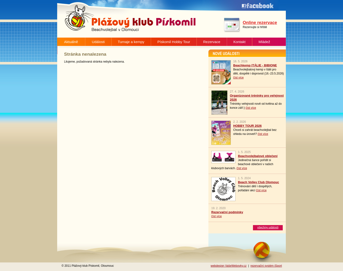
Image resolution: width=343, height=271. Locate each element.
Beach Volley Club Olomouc (258, 182)
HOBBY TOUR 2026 (247, 126)
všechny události (267, 227)
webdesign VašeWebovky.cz (229, 265)
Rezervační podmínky (227, 212)
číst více (238, 77)
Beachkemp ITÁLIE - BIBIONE (255, 65)
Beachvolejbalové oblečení (257, 156)
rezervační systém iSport (266, 265)
